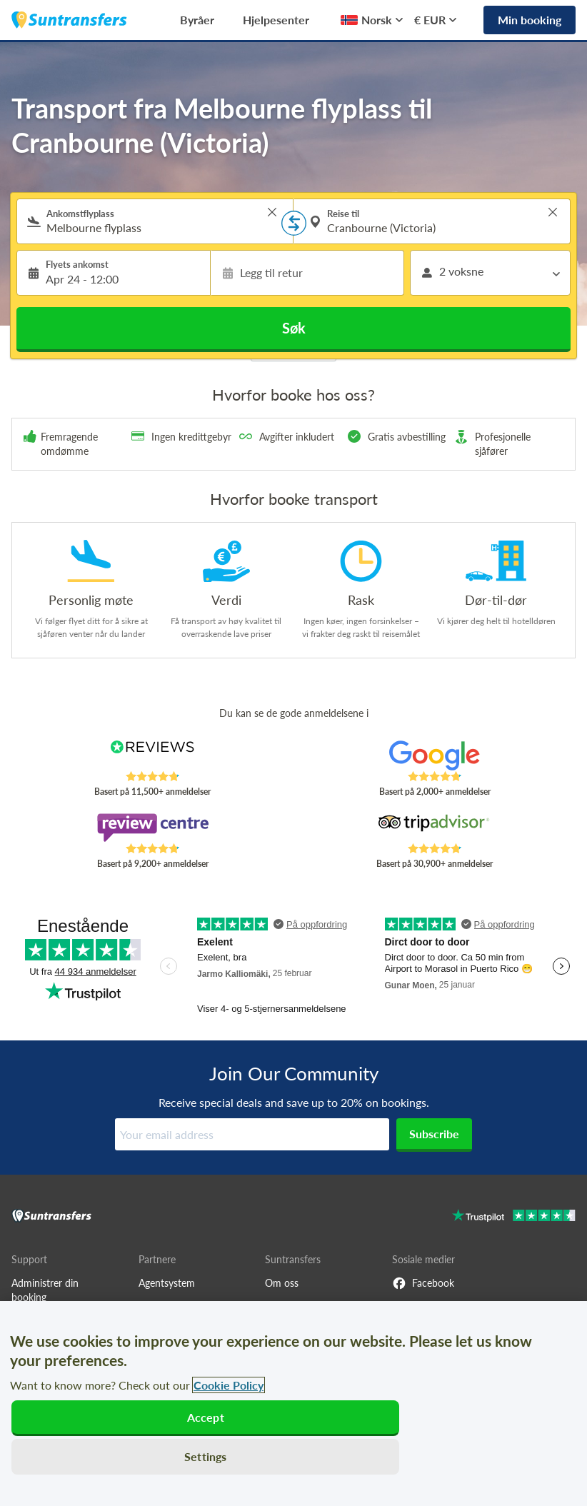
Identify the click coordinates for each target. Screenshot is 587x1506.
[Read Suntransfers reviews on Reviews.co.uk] (152, 755)
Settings (205, 1456)
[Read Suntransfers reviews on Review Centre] (152, 828)
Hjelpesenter (276, 19)
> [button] (272, 212)
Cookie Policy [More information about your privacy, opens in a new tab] (229, 1385)
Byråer (197, 19)
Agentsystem (167, 1283)
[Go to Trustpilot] (514, 1217)
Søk (294, 327)
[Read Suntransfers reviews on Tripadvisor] (434, 828)
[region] (293, 1403)
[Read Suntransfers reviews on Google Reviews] (434, 755)
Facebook (423, 1283)
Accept (205, 1417)
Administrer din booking (45, 1290)
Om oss (281, 1283)
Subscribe (434, 1133)
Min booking (529, 19)
